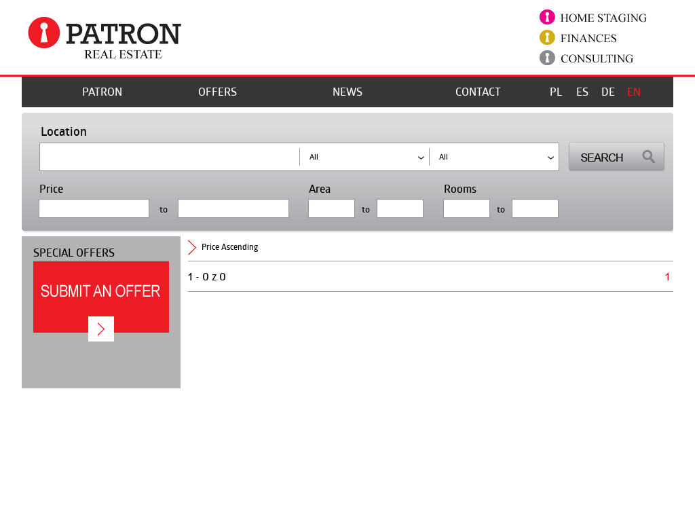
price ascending (230, 247)
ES (582, 91)
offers (217, 91)
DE (608, 91)
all (443, 156)
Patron (102, 91)
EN (634, 91)
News (347, 91)
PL (556, 91)
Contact (478, 91)
